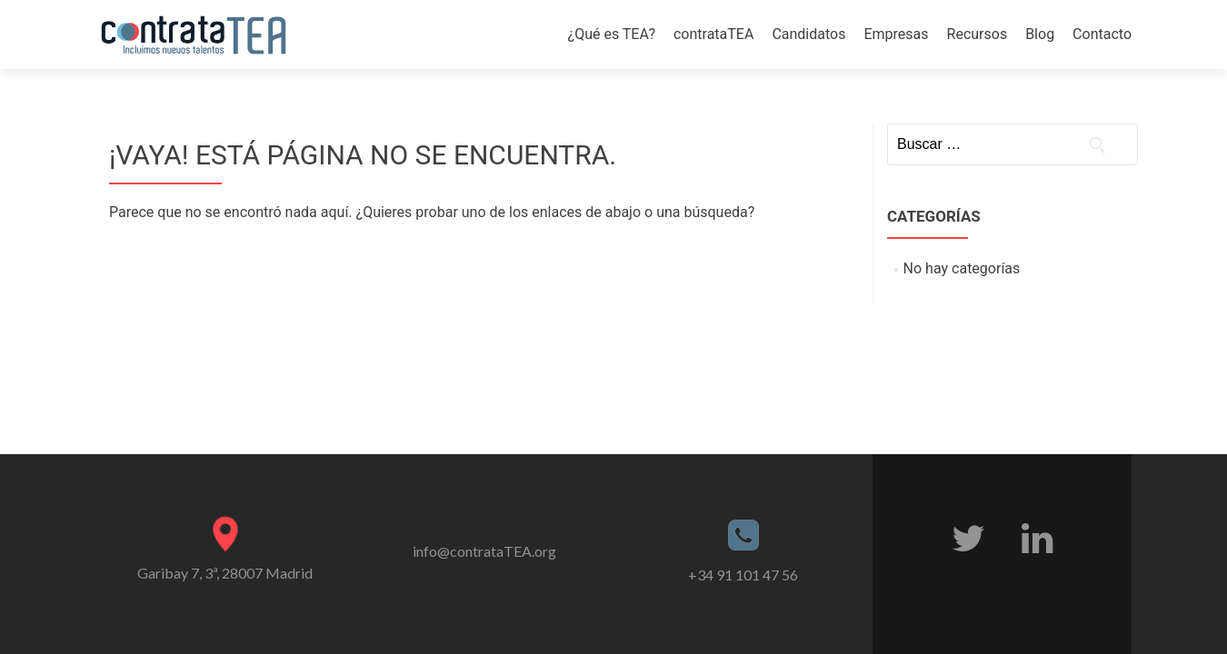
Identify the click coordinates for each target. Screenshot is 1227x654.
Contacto (1102, 34)
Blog (1039, 34)
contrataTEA (713, 34)
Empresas (895, 34)
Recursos (977, 34)
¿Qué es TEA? (611, 34)
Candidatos (808, 34)
